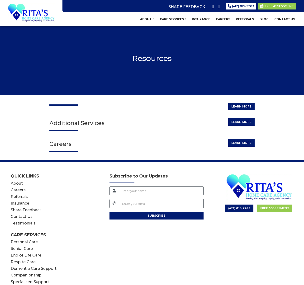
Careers (18, 190)
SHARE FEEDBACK (186, 7)
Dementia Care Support (34, 268)
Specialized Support (30, 282)
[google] (218, 6)
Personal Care (24, 242)
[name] (161, 190)
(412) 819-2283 (241, 6)
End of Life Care (26, 255)
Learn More (241, 106)
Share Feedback (26, 210)
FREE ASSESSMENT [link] (277, 6)
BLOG (264, 19)
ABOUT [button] (147, 19)
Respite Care (23, 262)
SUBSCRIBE (156, 215)
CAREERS (223, 19)
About (17, 183)
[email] (161, 203)
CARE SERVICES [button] (173, 19)
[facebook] (212, 6)
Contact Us (22, 216)
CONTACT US (284, 19)
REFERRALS (245, 19)
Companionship (26, 275)
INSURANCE (201, 19)
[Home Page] (31, 12)
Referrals (19, 196)
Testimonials (23, 223)
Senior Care (22, 248)
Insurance (20, 203)
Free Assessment (274, 208)
